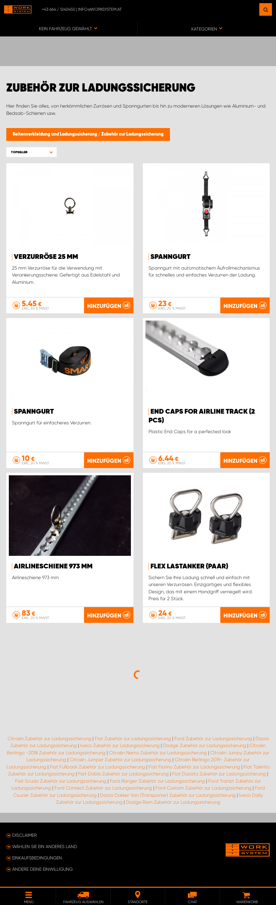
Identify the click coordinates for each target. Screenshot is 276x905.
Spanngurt (170, 257)
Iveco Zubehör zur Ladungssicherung (120, 745)
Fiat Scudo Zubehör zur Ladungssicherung (60, 781)
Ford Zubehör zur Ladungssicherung (213, 738)
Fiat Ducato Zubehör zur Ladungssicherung (219, 774)
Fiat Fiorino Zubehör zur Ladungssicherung (194, 767)
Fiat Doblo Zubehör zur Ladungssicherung (123, 774)
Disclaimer (24, 835)
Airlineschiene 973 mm (53, 566)
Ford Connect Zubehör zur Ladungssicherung (103, 788)
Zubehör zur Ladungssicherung (132, 134)
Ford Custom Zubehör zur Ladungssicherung (203, 788)
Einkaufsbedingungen (37, 857)
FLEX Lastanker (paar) (189, 566)
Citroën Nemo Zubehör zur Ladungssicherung (158, 753)
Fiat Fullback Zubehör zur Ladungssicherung (97, 767)
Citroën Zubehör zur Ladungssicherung (49, 738)
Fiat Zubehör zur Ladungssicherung (133, 738)
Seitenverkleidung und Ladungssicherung (55, 134)
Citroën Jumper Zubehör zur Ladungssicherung (120, 760)
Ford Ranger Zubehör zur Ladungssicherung (157, 781)
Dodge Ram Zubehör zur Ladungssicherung (173, 802)
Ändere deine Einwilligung (42, 869)
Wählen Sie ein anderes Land (44, 846)
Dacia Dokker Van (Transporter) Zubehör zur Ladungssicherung (168, 795)
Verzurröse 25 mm (46, 257)
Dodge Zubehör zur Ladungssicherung (204, 745)
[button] (31, 152)
